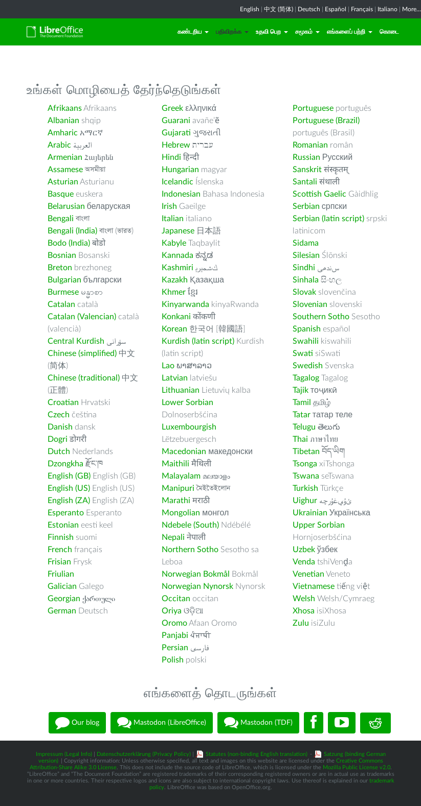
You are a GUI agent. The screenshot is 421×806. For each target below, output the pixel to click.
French (60, 550)
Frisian (59, 562)
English (249, 9)
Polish (173, 660)
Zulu (301, 623)
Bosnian (62, 255)
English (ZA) (69, 500)
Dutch (59, 451)
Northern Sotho (190, 550)
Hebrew (176, 145)
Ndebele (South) (190, 525)
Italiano (387, 9)
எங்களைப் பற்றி (349, 32)
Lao (168, 366)
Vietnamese (314, 586)
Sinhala (306, 280)
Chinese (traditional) (84, 378)
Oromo (174, 623)
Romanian (310, 145)
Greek (172, 108)
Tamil (302, 402)
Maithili (175, 464)
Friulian (61, 574)
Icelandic (177, 182)
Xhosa (304, 611)
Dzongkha (65, 464)
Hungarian (180, 169)
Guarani (176, 120)
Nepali (173, 537)
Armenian (65, 157)
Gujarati (176, 133)
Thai (300, 439)
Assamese (65, 169)
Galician (62, 586)
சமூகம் (307, 32)
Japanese (178, 231)
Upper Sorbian (319, 525)
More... (411, 9)
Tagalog (306, 378)
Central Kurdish (76, 341)
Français (362, 9)
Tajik (300, 390)
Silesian (306, 255)
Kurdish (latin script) (198, 341)
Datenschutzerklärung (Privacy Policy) (144, 754)
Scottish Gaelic (319, 194)
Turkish (305, 488)
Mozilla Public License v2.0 (356, 767)
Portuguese (313, 108)
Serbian (306, 206)
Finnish (61, 537)
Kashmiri (177, 268)
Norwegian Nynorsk (197, 586)
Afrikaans (65, 108)
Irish (169, 206)
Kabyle (174, 243)
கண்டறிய (193, 32)
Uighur (305, 500)
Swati (303, 353)
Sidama (306, 243)
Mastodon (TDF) (258, 723)
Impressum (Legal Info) (64, 754)
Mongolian (181, 513)
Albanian (63, 120)
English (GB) (69, 476)
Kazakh (175, 280)
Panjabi (175, 635)
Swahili (307, 341)
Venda (304, 562)
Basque (61, 194)
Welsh (304, 599)
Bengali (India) (72, 231)
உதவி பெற (272, 32)
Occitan (176, 599)
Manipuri (178, 488)
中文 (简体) (278, 9)
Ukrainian (310, 513)
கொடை (389, 32)
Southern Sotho (321, 317)
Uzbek (304, 550)
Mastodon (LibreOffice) (161, 723)
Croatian (63, 402)
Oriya (172, 611)
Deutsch (309, 9)
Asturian (63, 182)
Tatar (302, 415)
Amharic (63, 133)
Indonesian (181, 194)
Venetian (308, 574)
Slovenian (310, 304)
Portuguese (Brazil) (326, 120)
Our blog (77, 723)
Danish (60, 427)
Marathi (176, 500)
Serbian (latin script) (328, 219)
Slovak (304, 292)
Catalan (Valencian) (82, 317)
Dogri (58, 439)
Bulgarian (64, 280)
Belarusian (66, 206)
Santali (305, 182)
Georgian (64, 599)
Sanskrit (307, 169)
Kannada (177, 255)
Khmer (174, 292)
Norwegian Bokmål (196, 574)
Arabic (59, 145)
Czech (59, 415)
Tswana (306, 476)
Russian (306, 157)
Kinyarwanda (185, 304)
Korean (174, 329)
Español (335, 9)
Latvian (175, 378)
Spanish (307, 329)
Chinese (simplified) (82, 353)
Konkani (176, 317)
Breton (60, 268)
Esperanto (66, 513)
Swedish (308, 366)
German (62, 611)
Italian (173, 219)
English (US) (69, 488)
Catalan (61, 304)
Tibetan (306, 451)
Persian (175, 648)
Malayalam (181, 476)
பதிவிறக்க (232, 32)
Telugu (304, 427)
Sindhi (304, 268)
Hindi (171, 157)
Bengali (61, 219)
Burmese (63, 292)
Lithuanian (181, 390)
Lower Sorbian (187, 402)
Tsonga (305, 464)
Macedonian (184, 451)
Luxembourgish (189, 427)
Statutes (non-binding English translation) (256, 754)
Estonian (63, 525)
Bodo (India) (69, 243)
